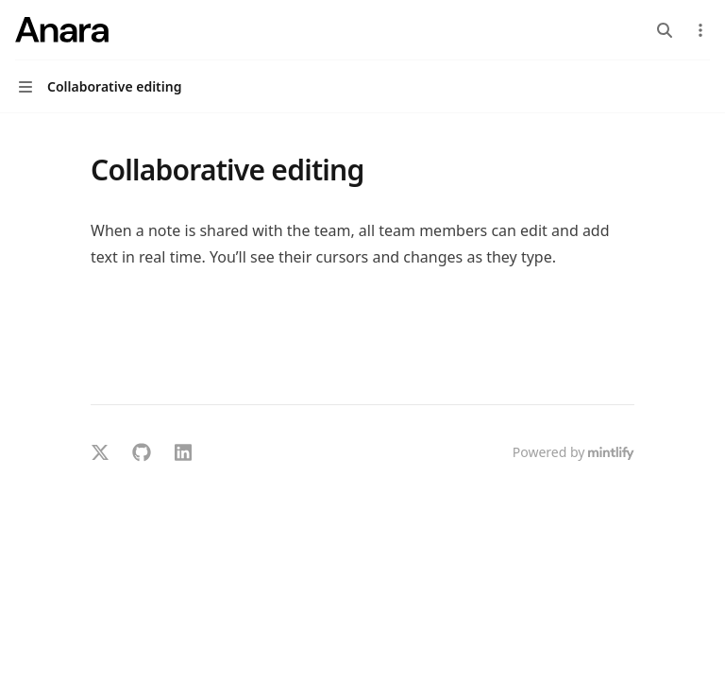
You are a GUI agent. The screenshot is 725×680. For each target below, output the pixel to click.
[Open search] (664, 30)
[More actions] (700, 30)
